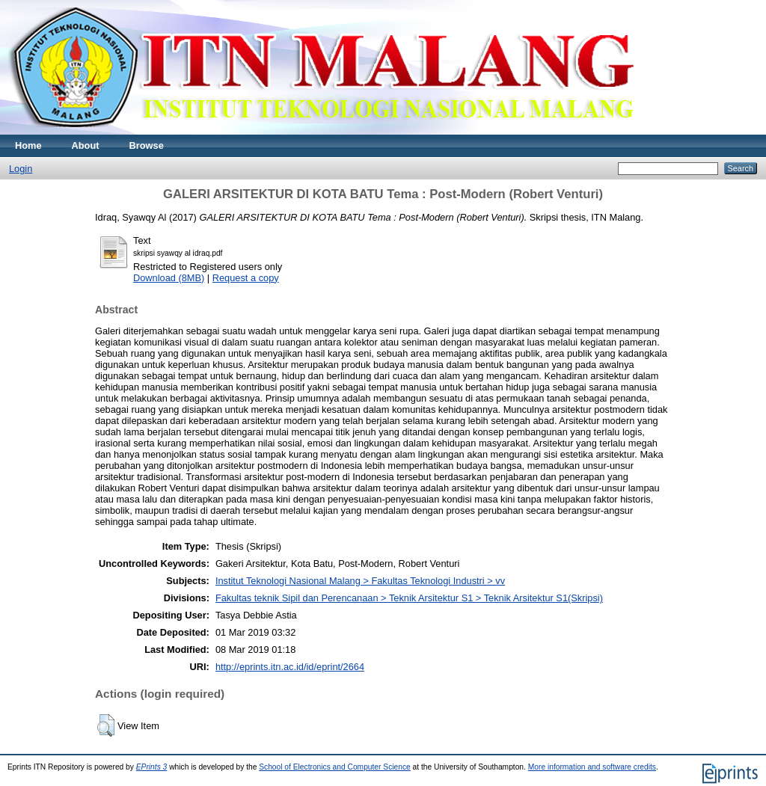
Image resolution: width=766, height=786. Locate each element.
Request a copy (245, 277)
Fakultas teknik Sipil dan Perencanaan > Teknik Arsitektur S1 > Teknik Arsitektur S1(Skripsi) (409, 598)
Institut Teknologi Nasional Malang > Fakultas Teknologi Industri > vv (360, 580)
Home (28, 145)
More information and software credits (592, 767)
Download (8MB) (168, 277)
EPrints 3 (152, 767)
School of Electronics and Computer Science (335, 767)
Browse (146, 145)
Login (20, 168)
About (85, 145)
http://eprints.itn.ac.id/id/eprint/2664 (289, 666)
